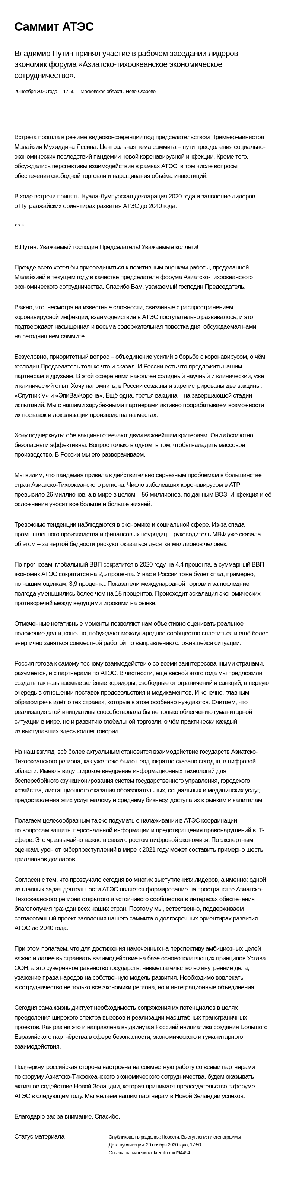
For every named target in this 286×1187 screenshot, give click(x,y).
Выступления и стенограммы (211, 1137)
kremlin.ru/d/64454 (172, 1152)
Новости (170, 1137)
